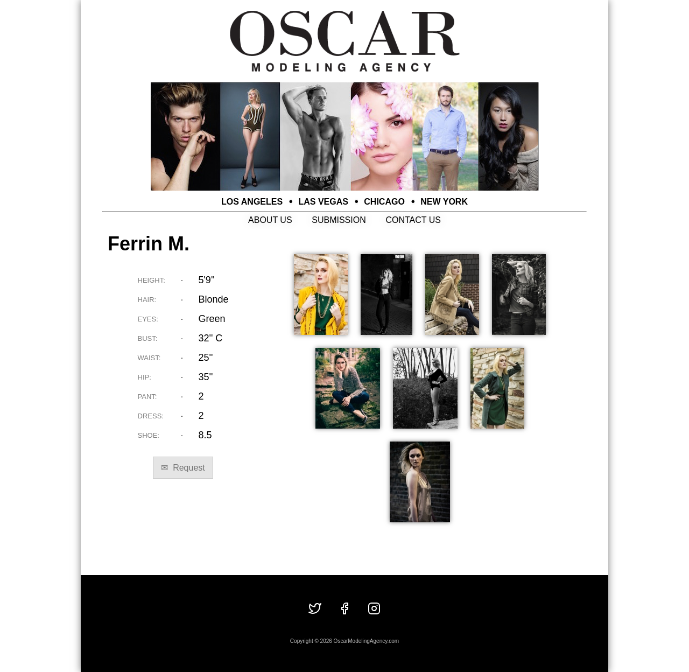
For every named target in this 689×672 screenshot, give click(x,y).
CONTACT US (413, 220)
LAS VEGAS (323, 201)
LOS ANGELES (252, 201)
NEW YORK (444, 201)
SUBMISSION (338, 220)
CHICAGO (384, 201)
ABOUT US (270, 220)
